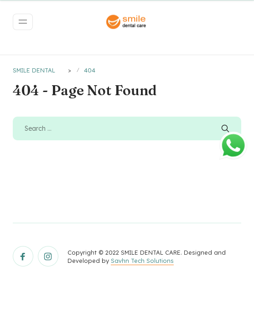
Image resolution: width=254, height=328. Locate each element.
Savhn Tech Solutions (142, 260)
